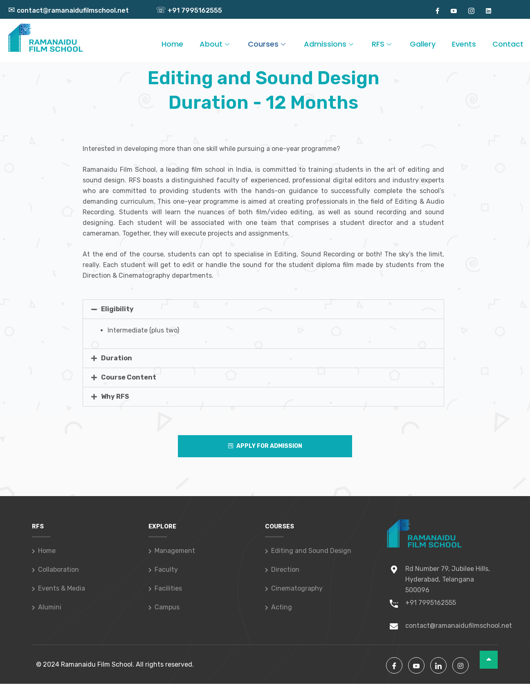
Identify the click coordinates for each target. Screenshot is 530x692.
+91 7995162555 (189, 10)
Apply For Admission (265, 446)
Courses (267, 44)
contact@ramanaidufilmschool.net (68, 10)
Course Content (128, 377)
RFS (382, 44)
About (215, 44)
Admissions (329, 44)
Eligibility (117, 309)
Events (464, 44)
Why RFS (115, 396)
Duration (116, 358)
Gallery (423, 44)
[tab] (263, 309)
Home (172, 44)
